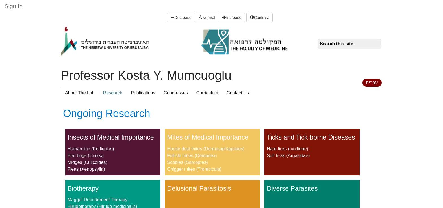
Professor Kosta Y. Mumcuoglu (146, 75)
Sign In (14, 6)
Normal (206, 17)
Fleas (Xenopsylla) (86, 169)
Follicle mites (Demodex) (192, 155)
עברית (372, 82)
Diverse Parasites (292, 188)
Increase (232, 17)
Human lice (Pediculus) (91, 148)
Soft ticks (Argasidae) (288, 155)
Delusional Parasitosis (199, 188)
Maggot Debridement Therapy (97, 199)
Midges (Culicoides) (87, 162)
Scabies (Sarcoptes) (187, 162)
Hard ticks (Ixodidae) (287, 148)
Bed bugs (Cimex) (86, 155)
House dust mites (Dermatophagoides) (206, 148)
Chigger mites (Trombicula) (194, 169)
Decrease (181, 17)
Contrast (259, 17)
